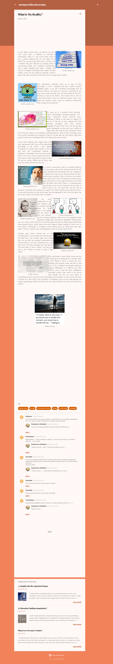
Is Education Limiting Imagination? (32, 608)
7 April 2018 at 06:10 (38, 416)
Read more (77, 602)
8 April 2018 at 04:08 (52, 424)
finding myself (23, 408)
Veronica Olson (60, 659)
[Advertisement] (93, 39)
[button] (80, 14)
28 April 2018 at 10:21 (52, 506)
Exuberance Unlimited (38, 424)
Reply (28, 432)
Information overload (43, 408)
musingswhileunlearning (32, 4)
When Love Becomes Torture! (30, 630)
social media (63, 408)
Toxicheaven (30, 500)
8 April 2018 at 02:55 (38, 457)
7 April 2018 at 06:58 (40, 436)
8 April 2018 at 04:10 (52, 468)
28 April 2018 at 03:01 (40, 500)
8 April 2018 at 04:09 (52, 444)
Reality (55, 408)
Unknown (29, 416)
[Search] (98, 5)
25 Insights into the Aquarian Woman (33, 586)
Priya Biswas (30, 436)
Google (32, 408)
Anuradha (29, 457)
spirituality (73, 408)
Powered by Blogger (56, 655)
